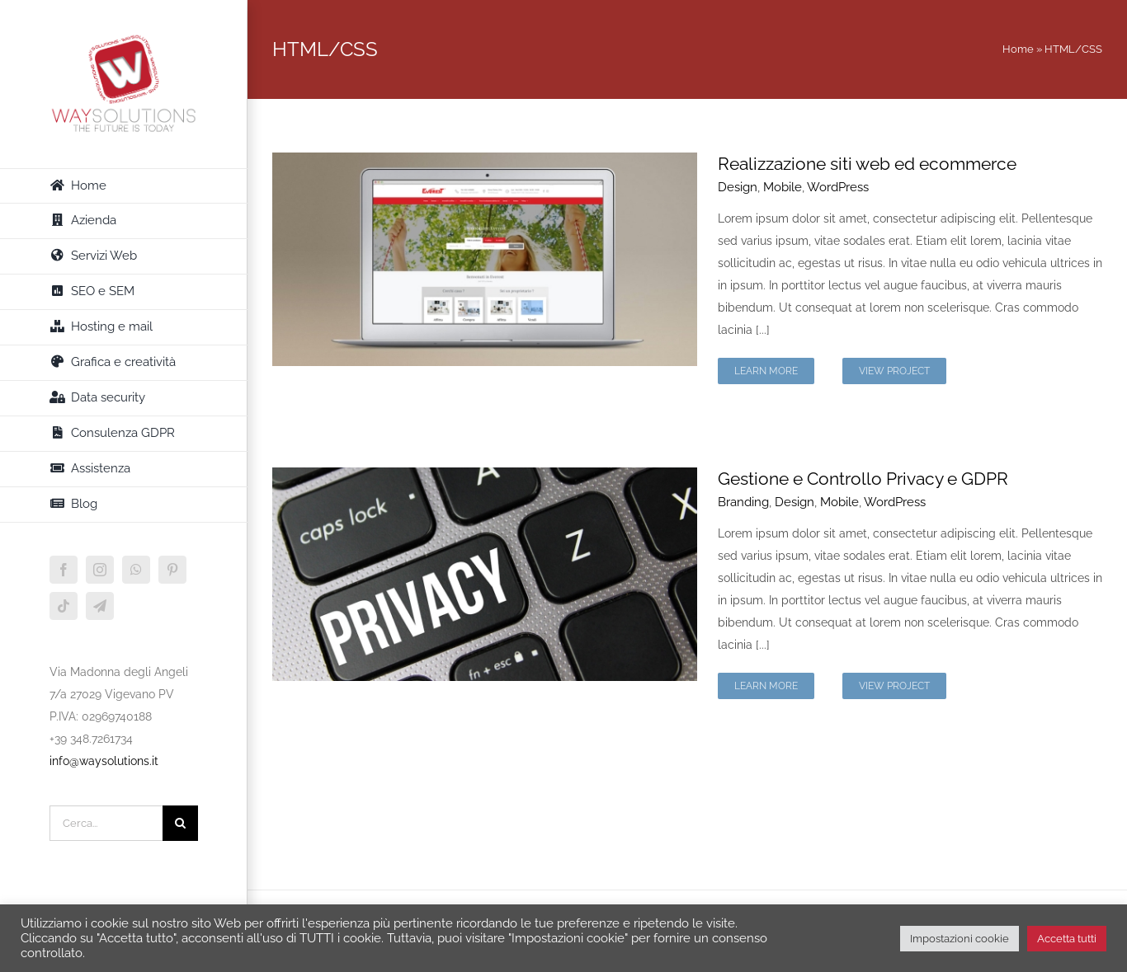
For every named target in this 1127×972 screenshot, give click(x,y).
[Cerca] (180, 823)
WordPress (838, 187)
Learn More (766, 371)
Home (1018, 49)
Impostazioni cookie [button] (959, 938)
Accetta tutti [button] (1066, 938)
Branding (743, 502)
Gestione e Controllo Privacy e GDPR (863, 478)
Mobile (782, 187)
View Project (894, 371)
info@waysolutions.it (104, 761)
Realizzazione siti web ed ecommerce (867, 163)
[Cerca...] (106, 823)
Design (737, 187)
